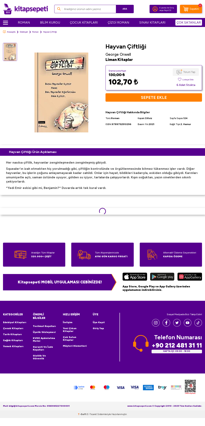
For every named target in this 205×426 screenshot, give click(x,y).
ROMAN (24, 22)
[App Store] (135, 277)
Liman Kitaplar (119, 59)
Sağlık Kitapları (13, 340)
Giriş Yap (98, 328)
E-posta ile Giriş (166, 7)
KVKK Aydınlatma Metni (44, 339)
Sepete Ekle (154, 97)
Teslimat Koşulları (44, 326)
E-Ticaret (92, 414)
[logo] (25, 9)
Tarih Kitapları (12, 334)
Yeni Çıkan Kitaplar (69, 330)
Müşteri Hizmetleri (75, 346)
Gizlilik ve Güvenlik (39, 357)
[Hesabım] (155, 9)
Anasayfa (9, 32)
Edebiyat (24, 32)
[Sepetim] (191, 9)
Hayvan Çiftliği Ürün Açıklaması (32, 152)
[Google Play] (162, 277)
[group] (61, 92)
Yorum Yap (189, 72)
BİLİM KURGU (50, 22)
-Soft (82, 414)
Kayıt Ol (167, 10)
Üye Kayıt (99, 322)
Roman (35, 32)
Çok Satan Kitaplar (69, 338)
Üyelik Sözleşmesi (44, 332)
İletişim (67, 322)
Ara (125, 9)
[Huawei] (189, 277)
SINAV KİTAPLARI (152, 22)
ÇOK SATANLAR (189, 22)
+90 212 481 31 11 (177, 345)
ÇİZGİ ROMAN (118, 22)
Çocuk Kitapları (13, 328)
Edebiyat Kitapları (14, 322)
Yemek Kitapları (13, 346)
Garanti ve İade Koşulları (43, 348)
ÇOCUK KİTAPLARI (84, 22)
